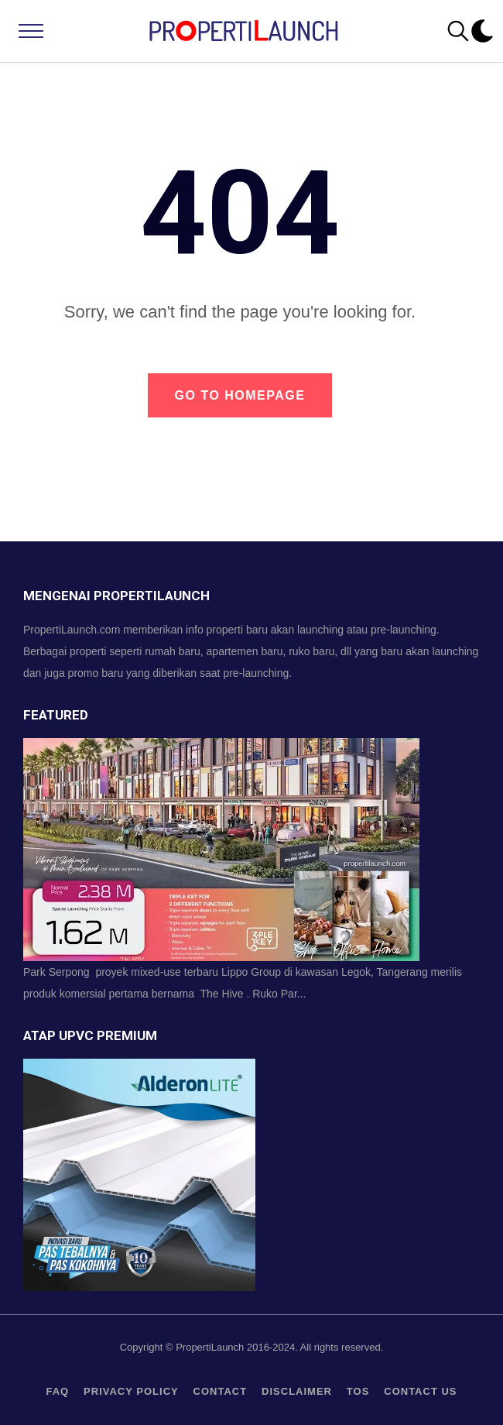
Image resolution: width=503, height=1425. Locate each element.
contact (220, 1391)
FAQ (57, 1391)
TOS (358, 1391)
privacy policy (131, 1391)
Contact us (420, 1391)
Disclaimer (297, 1391)
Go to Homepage (240, 395)
